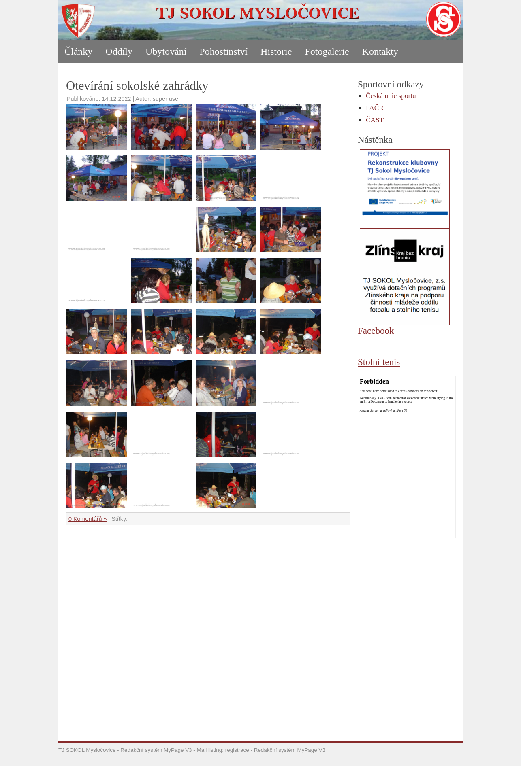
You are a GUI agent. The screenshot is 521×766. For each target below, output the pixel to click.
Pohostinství (223, 51)
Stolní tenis (379, 361)
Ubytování (165, 51)
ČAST (375, 120)
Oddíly (118, 51)
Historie (276, 51)
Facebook (376, 330)
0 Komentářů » (87, 519)
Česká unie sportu (391, 96)
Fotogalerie (327, 51)
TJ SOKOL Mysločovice (86, 750)
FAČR (375, 108)
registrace (237, 750)
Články (78, 51)
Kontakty (380, 51)
